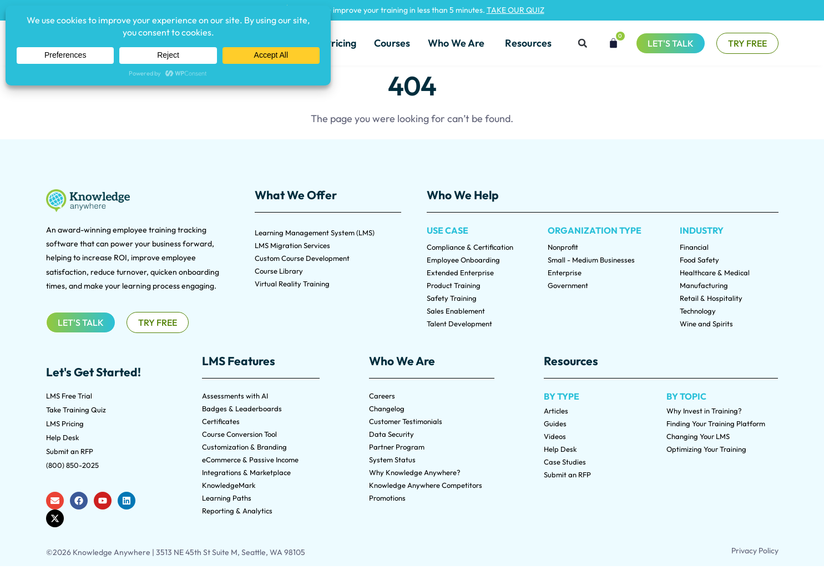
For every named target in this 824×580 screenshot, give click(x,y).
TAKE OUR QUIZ (515, 10)
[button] (582, 43)
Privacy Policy (754, 551)
